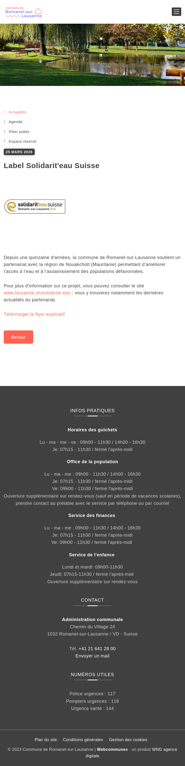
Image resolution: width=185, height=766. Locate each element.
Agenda (15, 122)
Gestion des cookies (128, 740)
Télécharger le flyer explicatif (34, 314)
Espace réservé (22, 141)
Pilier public (19, 131)
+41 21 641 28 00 (97, 648)
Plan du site (46, 740)
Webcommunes (112, 749)
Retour (18, 337)
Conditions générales (83, 740)
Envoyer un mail (92, 655)
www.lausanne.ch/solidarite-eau (38, 292)
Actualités (17, 112)
